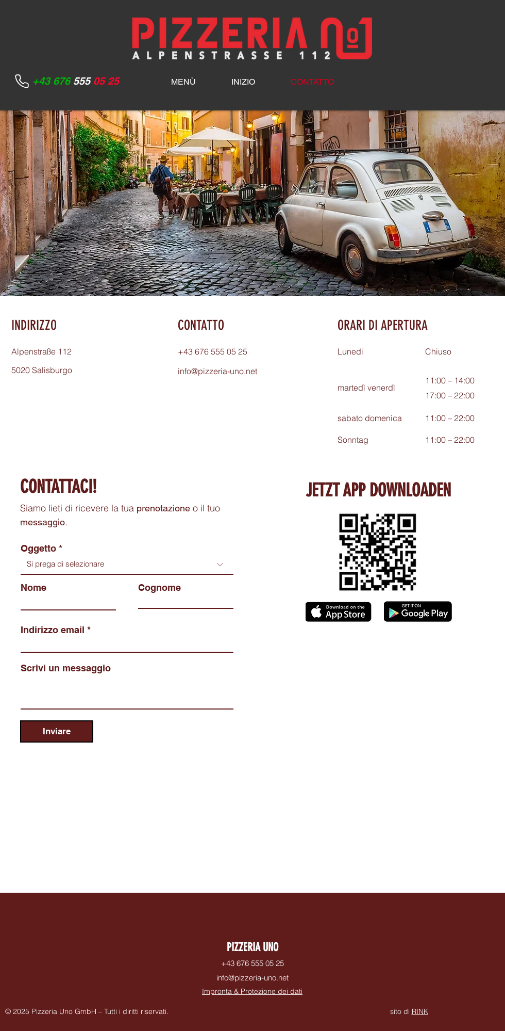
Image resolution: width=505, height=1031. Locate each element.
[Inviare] (56, 731)
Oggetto (38, 548)
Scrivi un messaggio (66, 668)
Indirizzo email (53, 630)
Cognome (159, 587)
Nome (33, 587)
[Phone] (21, 81)
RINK (420, 1011)
